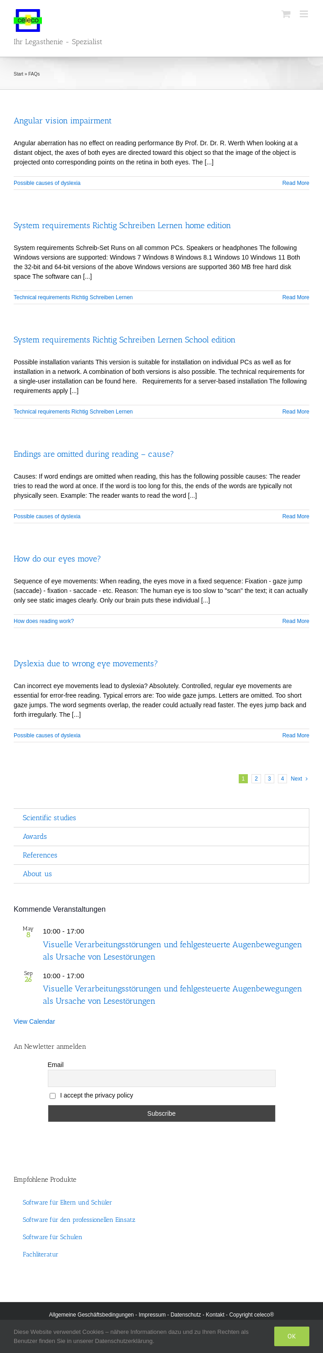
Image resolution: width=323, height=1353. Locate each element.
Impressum (151, 1315)
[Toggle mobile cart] (286, 14)
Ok (291, 1336)
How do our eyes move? (57, 559)
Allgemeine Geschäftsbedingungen (91, 1315)
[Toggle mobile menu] (304, 14)
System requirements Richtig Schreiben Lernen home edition (122, 225)
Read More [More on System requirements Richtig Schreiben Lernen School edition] (295, 411)
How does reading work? (44, 621)
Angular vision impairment (63, 121)
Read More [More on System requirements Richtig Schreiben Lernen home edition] (295, 297)
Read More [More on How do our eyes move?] (295, 621)
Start (18, 74)
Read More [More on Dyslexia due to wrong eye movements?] (295, 735)
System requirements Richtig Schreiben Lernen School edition (125, 340)
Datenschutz (185, 1315)
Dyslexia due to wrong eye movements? (86, 664)
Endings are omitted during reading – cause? (94, 454)
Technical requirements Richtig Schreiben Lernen (73, 297)
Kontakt (215, 1315)
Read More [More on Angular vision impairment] (295, 183)
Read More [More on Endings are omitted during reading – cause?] (295, 516)
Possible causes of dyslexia (47, 183)
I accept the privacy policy (91, 1095)
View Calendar (34, 1021)
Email (56, 1064)
